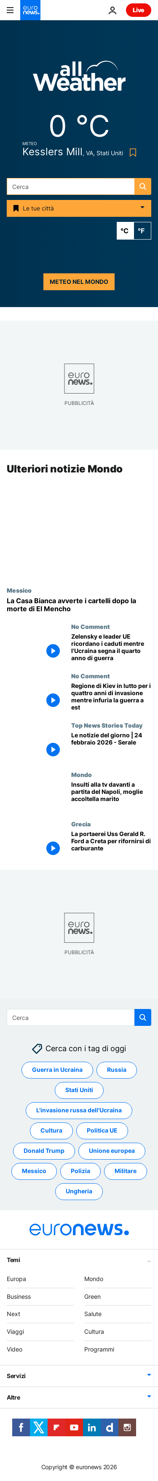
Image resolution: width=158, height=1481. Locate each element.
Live (139, 9)
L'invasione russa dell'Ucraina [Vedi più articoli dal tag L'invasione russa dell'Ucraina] (79, 1110)
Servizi (16, 1375)
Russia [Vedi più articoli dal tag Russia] (116, 1070)
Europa (16, 1278)
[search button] (142, 186)
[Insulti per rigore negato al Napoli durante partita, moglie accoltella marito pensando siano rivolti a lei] (111, 795)
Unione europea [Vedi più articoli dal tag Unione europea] (112, 1151)
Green (92, 1296)
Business (19, 1296)
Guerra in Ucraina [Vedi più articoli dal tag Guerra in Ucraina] (57, 1070)
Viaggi (15, 1331)
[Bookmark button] (131, 152)
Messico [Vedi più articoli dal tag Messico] (34, 1171)
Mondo (81, 774)
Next (13, 1314)
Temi (13, 1259)
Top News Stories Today (106, 725)
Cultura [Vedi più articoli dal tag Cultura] (51, 1130)
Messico (19, 590)
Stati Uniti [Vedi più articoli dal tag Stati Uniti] (79, 1090)
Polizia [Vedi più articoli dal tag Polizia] (80, 1171)
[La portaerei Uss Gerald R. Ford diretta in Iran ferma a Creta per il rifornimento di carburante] (111, 845)
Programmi (99, 1349)
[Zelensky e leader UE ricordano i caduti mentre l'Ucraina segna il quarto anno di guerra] (111, 648)
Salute (93, 1314)
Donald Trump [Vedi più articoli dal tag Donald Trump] (44, 1151)
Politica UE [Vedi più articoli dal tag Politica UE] (102, 1130)
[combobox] (79, 186)
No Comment (90, 626)
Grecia (81, 823)
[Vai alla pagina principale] (30, 10)
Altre (13, 1397)
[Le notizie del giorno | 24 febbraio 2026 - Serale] (111, 746)
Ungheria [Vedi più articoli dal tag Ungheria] (79, 1191)
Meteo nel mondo (79, 281)
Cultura (94, 1331)
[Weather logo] (79, 78)
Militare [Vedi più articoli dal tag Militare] (126, 1171)
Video (14, 1349)
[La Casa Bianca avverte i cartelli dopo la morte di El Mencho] (79, 605)
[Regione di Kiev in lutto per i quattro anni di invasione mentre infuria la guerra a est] (111, 697)
